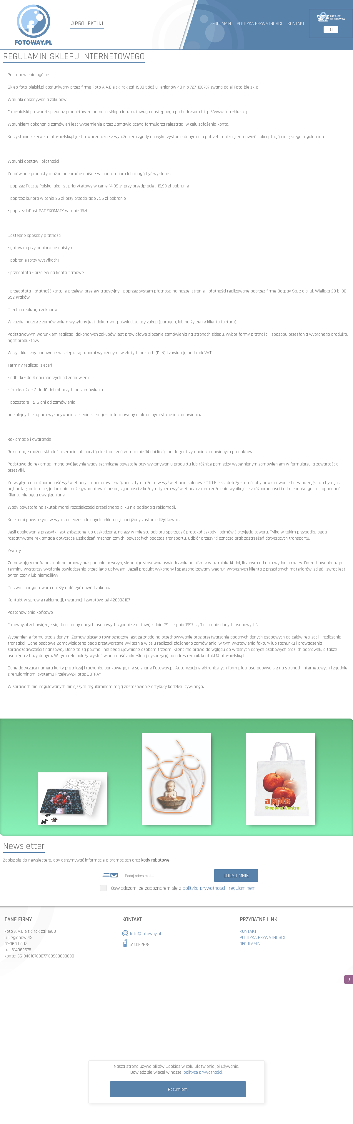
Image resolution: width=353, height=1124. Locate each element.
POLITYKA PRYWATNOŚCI (259, 24)
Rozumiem (178, 1089)
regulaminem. (243, 888)
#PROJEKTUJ (87, 23)
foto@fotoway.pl (145, 934)
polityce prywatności (203, 1072)
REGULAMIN (220, 24)
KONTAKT (296, 24)
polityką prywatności (204, 888)
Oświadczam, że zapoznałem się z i (178, 888)
